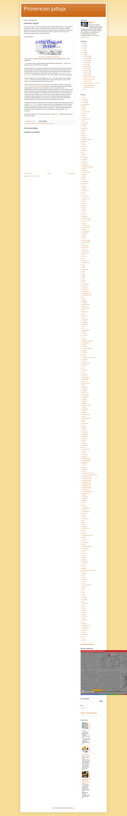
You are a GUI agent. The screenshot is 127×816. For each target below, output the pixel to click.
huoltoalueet (85, 269)
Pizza (83, 442)
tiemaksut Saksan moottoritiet (89, 570)
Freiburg (84, 229)
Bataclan (84, 137)
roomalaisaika (85, 508)
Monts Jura (84, 392)
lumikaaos (84, 370)
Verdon (83, 608)
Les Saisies (84, 359)
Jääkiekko (84, 302)
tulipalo (83, 592)
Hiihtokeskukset (86, 262)
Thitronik (84, 566)
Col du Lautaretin (33, 104)
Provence (84, 453)
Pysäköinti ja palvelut (88, 87)
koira (83, 328)
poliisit (83, 447)
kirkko (83, 326)
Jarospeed (84, 286)
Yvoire (83, 636)
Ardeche (84, 113)
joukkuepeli (84, 289)
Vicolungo (84, 616)
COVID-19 (84, 200)
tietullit (83, 572)
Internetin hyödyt (87, 81)
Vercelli (83, 607)
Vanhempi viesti (71, 173)
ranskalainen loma (86, 482)
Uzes (83, 601)
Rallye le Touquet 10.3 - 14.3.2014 (91, 83)
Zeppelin (84, 640)
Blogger (73, 808)
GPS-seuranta (85, 245)
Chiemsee (84, 187)
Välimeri (84, 632)
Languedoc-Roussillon (87, 341)
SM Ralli (84, 533)
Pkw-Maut (84, 443)
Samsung (84, 526)
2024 (83, 43)
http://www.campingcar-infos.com (49, 57)
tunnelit (83, 596)
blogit (83, 148)
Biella (83, 143)
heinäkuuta (86, 66)
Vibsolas (84, 614)
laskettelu (84, 344)
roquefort (84, 509)
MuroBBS (84, 403)
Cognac (84, 189)
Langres (84, 339)
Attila (83, 121)
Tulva (83, 594)
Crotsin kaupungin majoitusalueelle (33, 86)
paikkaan (26, 79)
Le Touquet (84, 346)
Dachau (84, 203)
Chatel (83, 185)
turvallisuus (84, 599)
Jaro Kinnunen (85, 284)
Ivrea (83, 282)
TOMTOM (84, 579)
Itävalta (83, 280)
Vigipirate (84, 619)
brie (83, 152)
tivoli (83, 575)
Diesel (83, 207)
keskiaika (84, 315)
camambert (84, 157)
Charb (83, 179)
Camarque (84, 161)
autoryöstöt (84, 128)
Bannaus (84, 135)
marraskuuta (87, 58)
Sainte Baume (85, 519)
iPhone (83, 276)
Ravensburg (85, 497)
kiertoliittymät (85, 322)
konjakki (84, 332)
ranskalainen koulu (86, 480)
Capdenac (84, 168)
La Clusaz (84, 333)
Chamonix (84, 174)
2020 (83, 46)
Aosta (83, 110)
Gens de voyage (86, 240)
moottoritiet (84, 399)
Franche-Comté (85, 227)
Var (83, 605)
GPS (31, 123)
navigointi (84, 412)
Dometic (84, 209)
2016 (83, 50)
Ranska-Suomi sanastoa (88, 473)
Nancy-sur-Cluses (86, 405)
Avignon (84, 130)
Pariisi (83, 429)
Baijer (83, 134)
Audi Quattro (85, 123)
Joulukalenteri (85, 291)
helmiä (83, 255)
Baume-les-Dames (86, 139)
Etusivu (49, 173)
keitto (83, 313)
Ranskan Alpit (85, 489)
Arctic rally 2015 (86, 111)
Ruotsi (83, 515)
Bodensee (84, 150)
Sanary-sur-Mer (85, 528)
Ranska (52, 123)
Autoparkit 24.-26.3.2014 (89, 77)
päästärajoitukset (86, 458)
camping (84, 163)
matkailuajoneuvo (86, 377)
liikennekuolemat (86, 363)
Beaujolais (84, 141)
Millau (83, 385)
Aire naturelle (85, 101)
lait (82, 337)
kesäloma (84, 321)
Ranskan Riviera (86, 493)
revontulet (84, 500)
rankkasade (85, 469)
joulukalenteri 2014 (86, 293)
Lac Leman (84, 335)
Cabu (83, 156)
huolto (83, 267)
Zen (83, 638)
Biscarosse (84, 146)
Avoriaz (84, 132)
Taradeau (84, 557)
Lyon (83, 372)
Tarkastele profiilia (85, 37)
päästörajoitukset (86, 460)
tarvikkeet (84, 561)
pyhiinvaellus (85, 454)
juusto (83, 299)
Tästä (25, 63)
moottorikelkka (85, 394)
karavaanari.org (85, 308)
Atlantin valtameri (86, 119)
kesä (83, 317)
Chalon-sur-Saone (86, 172)
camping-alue (85, 165)
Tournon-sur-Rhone (86, 585)
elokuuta (86, 64)
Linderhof (84, 365)
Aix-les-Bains (85, 102)
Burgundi (84, 154)
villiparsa (84, 623)
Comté (83, 194)
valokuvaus (84, 603)
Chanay (84, 176)
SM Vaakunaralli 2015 (87, 535)
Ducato (83, 214)
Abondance (84, 99)
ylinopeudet (84, 634)
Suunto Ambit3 (85, 542)
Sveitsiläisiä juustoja (87, 546)
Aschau (84, 117)
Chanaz (84, 177)
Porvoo (83, 451)
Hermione (84, 260)
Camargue (84, 159)
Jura (83, 297)
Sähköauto (84, 550)
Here (83, 258)
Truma (83, 588)
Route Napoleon (86, 511)
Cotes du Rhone (86, 198)
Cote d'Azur (85, 196)
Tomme (83, 577)
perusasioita (47, 123)
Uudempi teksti (27, 173)
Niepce (83, 416)
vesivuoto (84, 612)
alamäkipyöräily (85, 104)
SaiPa (83, 520)
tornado (84, 581)
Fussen (83, 234)
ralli (83, 465)
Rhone (83, 502)
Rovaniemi (84, 513)
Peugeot (84, 440)
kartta (83, 309)
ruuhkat (84, 517)
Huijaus (84, 266)
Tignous (84, 574)
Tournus (84, 586)
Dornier (83, 210)
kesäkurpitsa (85, 319)
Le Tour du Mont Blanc (87, 348)
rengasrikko (85, 498)
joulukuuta (86, 56)
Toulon (83, 583)
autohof (84, 126)
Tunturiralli (84, 597)
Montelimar (84, 390)
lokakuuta (86, 60)
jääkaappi (84, 300)
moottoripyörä (85, 396)
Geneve (84, 238)
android (84, 106)
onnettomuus (85, 423)
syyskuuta (86, 62)
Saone (83, 530)
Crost (83, 201)
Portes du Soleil (86, 449)
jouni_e (93, 22)
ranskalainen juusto (86, 476)
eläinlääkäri (84, 216)
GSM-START (85, 247)
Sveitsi (83, 544)
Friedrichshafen (85, 231)
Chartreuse (84, 183)
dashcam (84, 205)
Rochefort (84, 506)
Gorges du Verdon (86, 242)
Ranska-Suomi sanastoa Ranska (90, 475)
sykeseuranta (85, 548)
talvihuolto (84, 553)
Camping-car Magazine (87, 167)
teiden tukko (85, 563)
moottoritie (84, 398)
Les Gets (84, 355)
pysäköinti (84, 456)
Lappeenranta (85, 343)
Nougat (83, 420)
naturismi (84, 410)
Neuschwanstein (86, 414)
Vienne (83, 618)
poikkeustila (85, 445)
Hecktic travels (85, 253)
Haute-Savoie (85, 251)
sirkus (83, 531)
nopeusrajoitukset (86, 418)
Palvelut (42, 123)
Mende (83, 381)
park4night (84, 431)
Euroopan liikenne (86, 218)
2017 (83, 48)
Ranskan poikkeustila (87, 491)
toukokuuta (86, 70)
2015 (83, 52)
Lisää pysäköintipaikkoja (89, 85)
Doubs (83, 212)
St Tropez (84, 539)
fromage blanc (85, 233)
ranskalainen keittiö (86, 478)
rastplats (84, 495)
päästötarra (84, 462)
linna (83, 366)
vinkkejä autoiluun (86, 625)
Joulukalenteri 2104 (86, 295)
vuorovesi (84, 630)
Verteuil (84, 610)
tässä (56, 114)
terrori (83, 564)
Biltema (84, 144)
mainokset (84, 374)
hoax (83, 264)
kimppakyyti (85, 324)
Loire (83, 368)
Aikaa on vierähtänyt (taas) (89, 713)
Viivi (83, 621)
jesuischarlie (85, 288)
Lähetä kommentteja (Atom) (33, 176)
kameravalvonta (86, 304)
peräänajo (84, 438)
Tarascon (84, 559)
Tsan (83, 590)
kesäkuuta (86, 68)
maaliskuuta (87, 75)
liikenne (84, 361)
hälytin (83, 275)
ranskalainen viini (86, 486)
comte (83, 192)
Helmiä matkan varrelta (88, 79)
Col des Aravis (85, 190)
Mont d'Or (84, 388)
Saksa (83, 524)
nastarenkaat (85, 409)
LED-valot (84, 350)
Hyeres (83, 271)
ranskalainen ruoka (86, 484)
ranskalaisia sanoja (86, 487)
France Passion (85, 225)
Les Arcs (84, 354)
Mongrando (84, 387)
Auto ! (84, 89)
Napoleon (84, 407)
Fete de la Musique (86, 220)
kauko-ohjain (85, 311)
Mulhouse (84, 401)
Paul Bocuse (85, 434)
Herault (83, 256)
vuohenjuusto (85, 627)
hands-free (84, 249)
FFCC (83, 222)
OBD (83, 421)
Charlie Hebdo (85, 181)
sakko (83, 522)
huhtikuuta (86, 73)
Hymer (83, 273)
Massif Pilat (84, 376)
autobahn (84, 124)
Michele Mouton (86, 383)
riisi (83, 504)
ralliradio (84, 467)
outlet (83, 425)
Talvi (83, 552)
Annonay (84, 108)
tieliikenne (84, 568)
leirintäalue (84, 352)
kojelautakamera (86, 330)
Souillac (84, 537)
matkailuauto (37, 123)
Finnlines (84, 223)
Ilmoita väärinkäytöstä (87, 644)
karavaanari (85, 306)
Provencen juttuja (45, 9)
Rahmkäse (84, 464)
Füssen (83, 236)
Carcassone (85, 170)
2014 (83, 54)
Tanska (83, 555)
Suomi (83, 541)
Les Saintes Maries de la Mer (89, 357)
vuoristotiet (84, 629)
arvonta (84, 115)
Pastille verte (85, 432)
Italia (33, 123)
